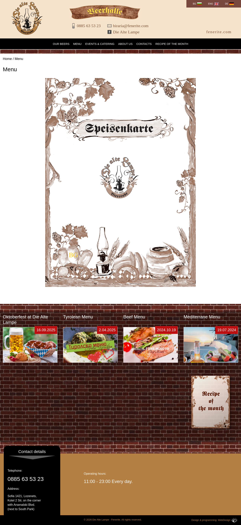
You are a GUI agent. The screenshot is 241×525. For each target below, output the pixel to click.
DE (226, 3)
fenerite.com (219, 31)
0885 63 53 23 (89, 25)
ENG (210, 3)
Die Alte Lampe (126, 32)
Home (7, 59)
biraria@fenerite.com (128, 25)
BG (194, 3)
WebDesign (227, 520)
